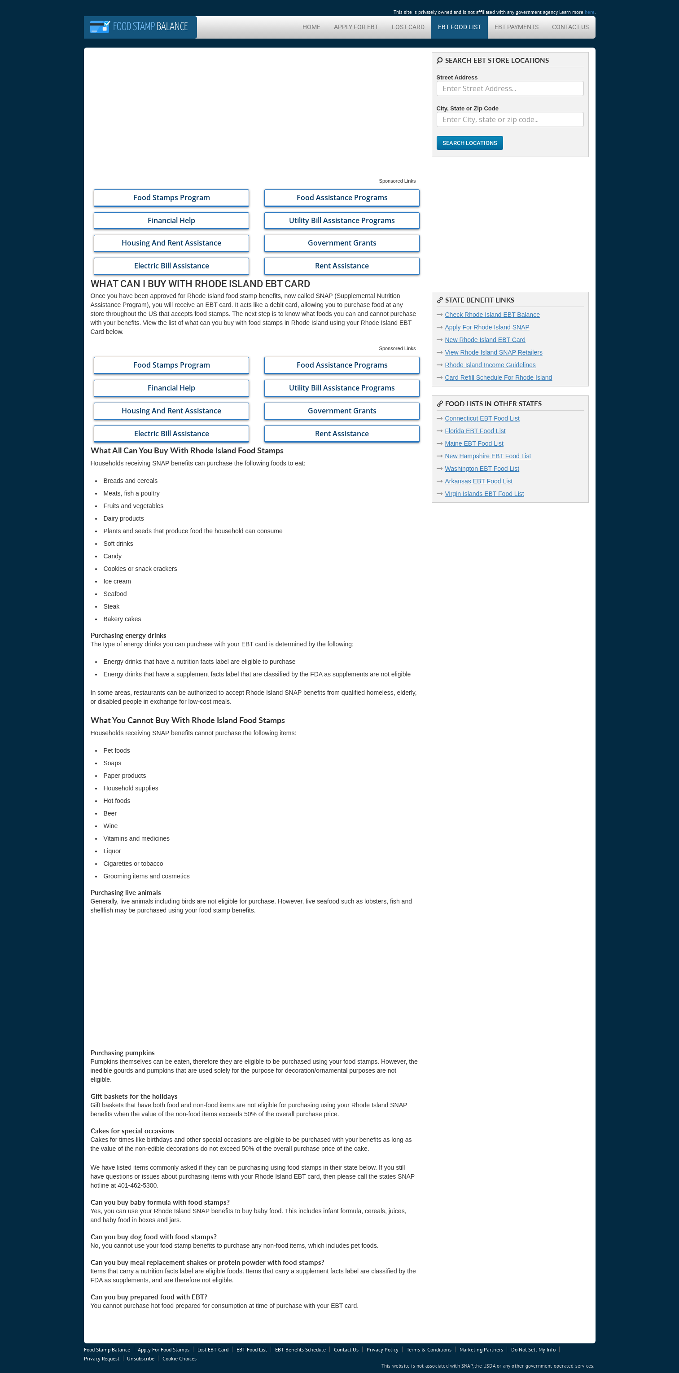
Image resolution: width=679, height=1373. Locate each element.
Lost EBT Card (212, 1349)
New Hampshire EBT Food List (488, 456)
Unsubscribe (140, 1358)
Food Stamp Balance (107, 1349)
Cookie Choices (179, 1358)
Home (311, 27)
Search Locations (469, 143)
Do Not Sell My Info (533, 1349)
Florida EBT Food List (475, 430)
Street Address (457, 77)
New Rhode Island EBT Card (485, 339)
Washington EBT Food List (482, 468)
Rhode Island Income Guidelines (490, 364)
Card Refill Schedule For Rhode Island (498, 377)
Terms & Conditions (429, 1349)
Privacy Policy (383, 1349)
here (590, 12)
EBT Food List (459, 27)
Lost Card (408, 27)
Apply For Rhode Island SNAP (487, 327)
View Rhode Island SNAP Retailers (494, 352)
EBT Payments (517, 27)
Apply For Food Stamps (163, 1349)
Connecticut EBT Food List (482, 418)
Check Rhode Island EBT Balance (492, 314)
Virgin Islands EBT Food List (484, 493)
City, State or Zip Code (468, 108)
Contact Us (570, 27)
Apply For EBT (356, 27)
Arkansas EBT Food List (479, 481)
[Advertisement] (254, 115)
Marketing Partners (481, 1349)
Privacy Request (101, 1358)
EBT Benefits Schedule (300, 1349)
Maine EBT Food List (474, 443)
